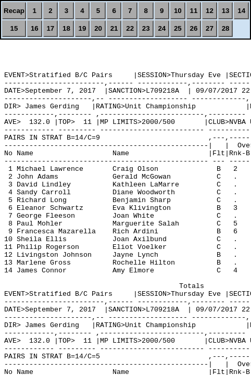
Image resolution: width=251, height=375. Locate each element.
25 (178, 28)
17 (50, 28)
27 (210, 28)
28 (226, 28)
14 (241, 11)
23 (146, 28)
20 (98, 28)
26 (194, 28)
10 (178, 11)
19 (82, 28)
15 (14, 28)
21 (114, 28)
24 (162, 28)
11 (194, 11)
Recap (14, 11)
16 (35, 28)
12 (210, 11)
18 (66, 28)
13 (226, 11)
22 (130, 28)
